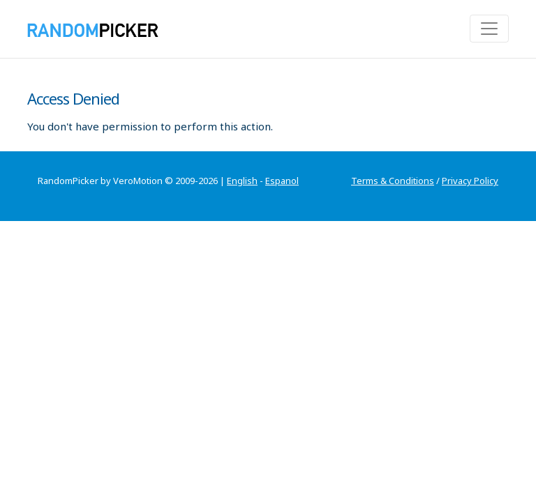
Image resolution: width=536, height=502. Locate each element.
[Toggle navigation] (489, 29)
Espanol (282, 180)
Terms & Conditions (392, 180)
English (242, 180)
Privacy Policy (470, 180)
